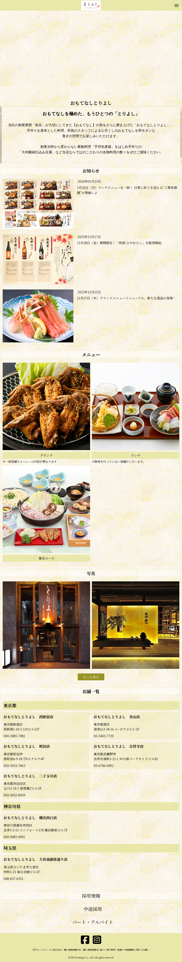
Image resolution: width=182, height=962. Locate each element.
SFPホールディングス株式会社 (47, 949)
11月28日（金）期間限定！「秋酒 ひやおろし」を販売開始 (119, 242)
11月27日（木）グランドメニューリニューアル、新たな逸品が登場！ (126, 298)
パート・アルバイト (92, 922)
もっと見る (91, 677)
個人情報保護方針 (72, 949)
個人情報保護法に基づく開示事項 (99, 949)
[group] (91, 54)
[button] (4, 54)
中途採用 (93, 908)
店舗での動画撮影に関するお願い (133, 949)
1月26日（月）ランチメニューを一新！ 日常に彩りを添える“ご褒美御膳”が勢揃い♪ (127, 190)
